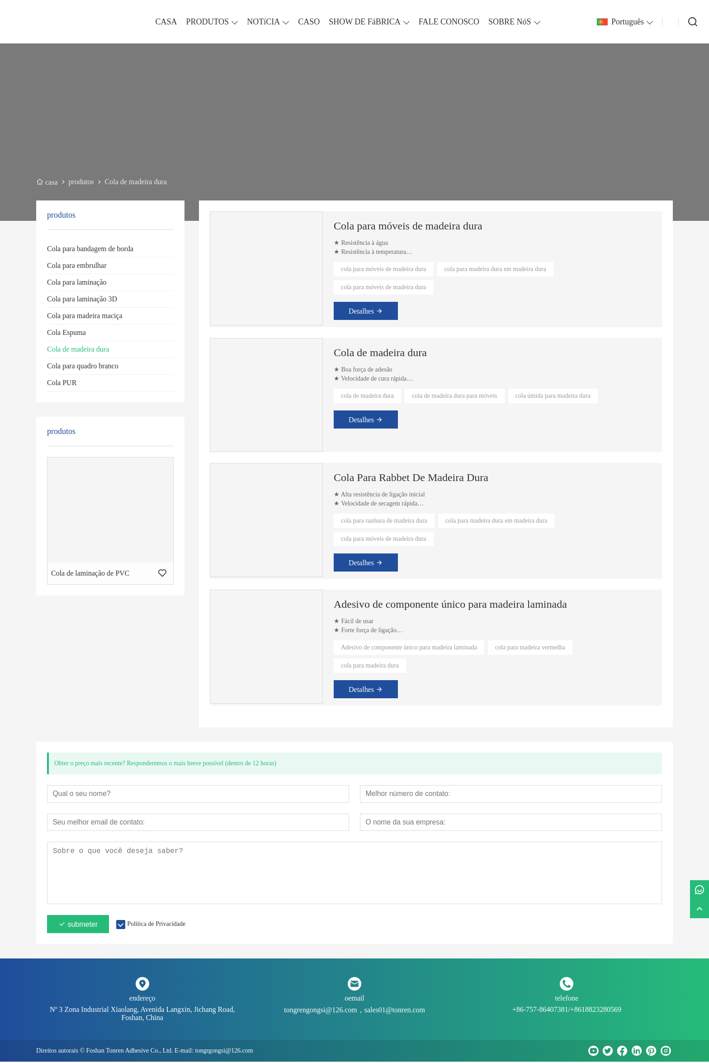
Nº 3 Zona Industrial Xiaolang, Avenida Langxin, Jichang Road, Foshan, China (142, 1015)
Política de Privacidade (156, 925)
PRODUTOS (207, 21)
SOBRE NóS (509, 21)
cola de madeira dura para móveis (454, 395)
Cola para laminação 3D (82, 299)
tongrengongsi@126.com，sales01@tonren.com (354, 1011)
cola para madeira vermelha (530, 647)
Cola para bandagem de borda (90, 249)
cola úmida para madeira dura (553, 395)
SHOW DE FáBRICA (365, 21)
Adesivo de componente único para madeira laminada (450, 604)
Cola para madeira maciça (85, 315)
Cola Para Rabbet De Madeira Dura (411, 477)
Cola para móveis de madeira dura (408, 226)
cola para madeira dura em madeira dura (495, 269)
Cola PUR (61, 382)
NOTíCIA (263, 21)
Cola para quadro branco (82, 366)
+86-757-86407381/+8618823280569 (566, 1011)
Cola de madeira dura (78, 349)
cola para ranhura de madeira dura (384, 520)
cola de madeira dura (367, 395)
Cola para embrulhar (77, 265)
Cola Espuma (66, 332)
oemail (354, 999)
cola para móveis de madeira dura (383, 269)
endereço (142, 999)
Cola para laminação (77, 282)
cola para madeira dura (370, 665)
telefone (567, 999)
